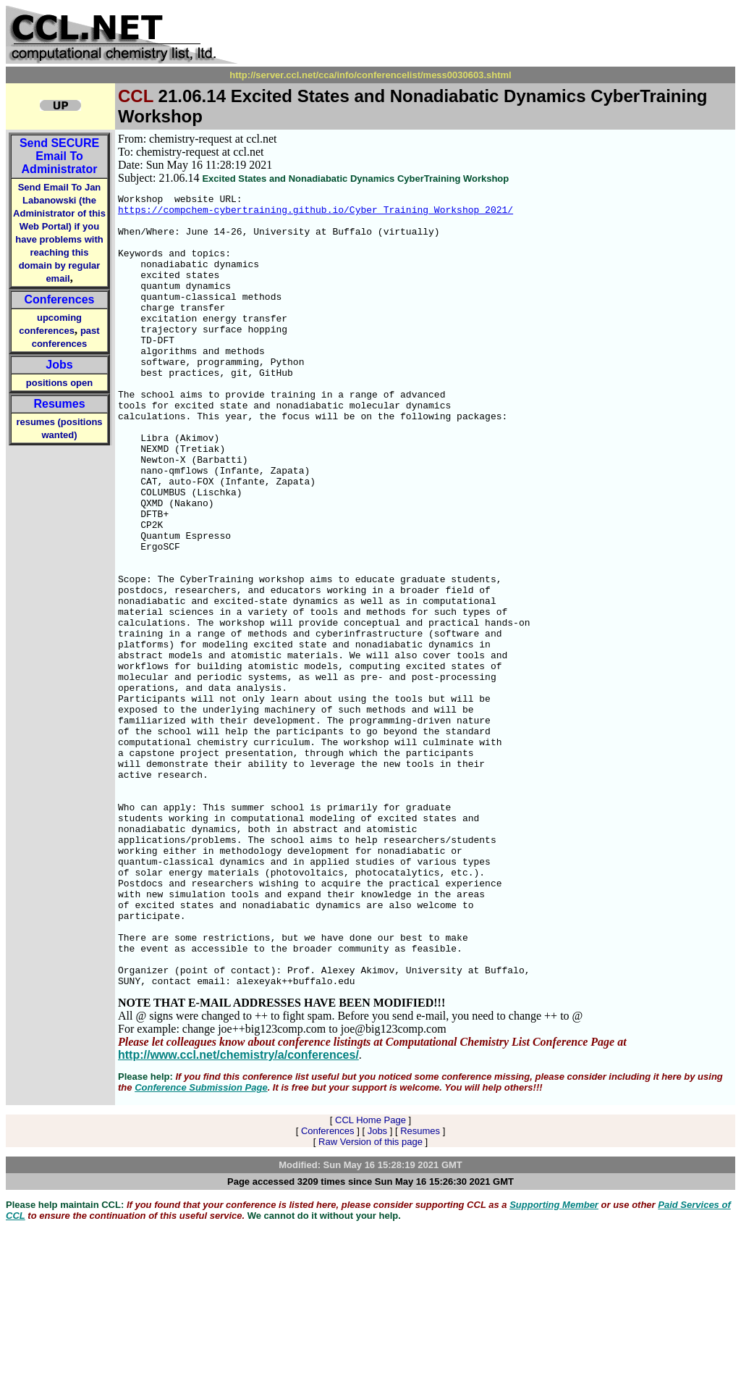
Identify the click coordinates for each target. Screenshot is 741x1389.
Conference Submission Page (201, 1246)
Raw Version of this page (370, 1300)
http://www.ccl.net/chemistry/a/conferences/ (238, 1213)
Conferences (60, 299)
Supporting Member (553, 1363)
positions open (59, 382)
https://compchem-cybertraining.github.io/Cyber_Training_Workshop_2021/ (315, 213)
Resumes (59, 404)
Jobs (59, 364)
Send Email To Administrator (59, 156)
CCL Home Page (370, 1278)
